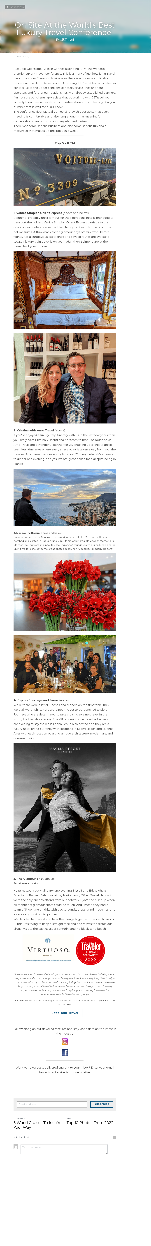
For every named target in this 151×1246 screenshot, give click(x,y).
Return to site (15, 7)
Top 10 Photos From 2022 (100, 1196)
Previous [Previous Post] (19, 1192)
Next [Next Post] (81, 1192)
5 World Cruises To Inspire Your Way (42, 1198)
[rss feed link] (135, 1210)
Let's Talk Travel (75, 1091)
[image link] (75, 1115)
